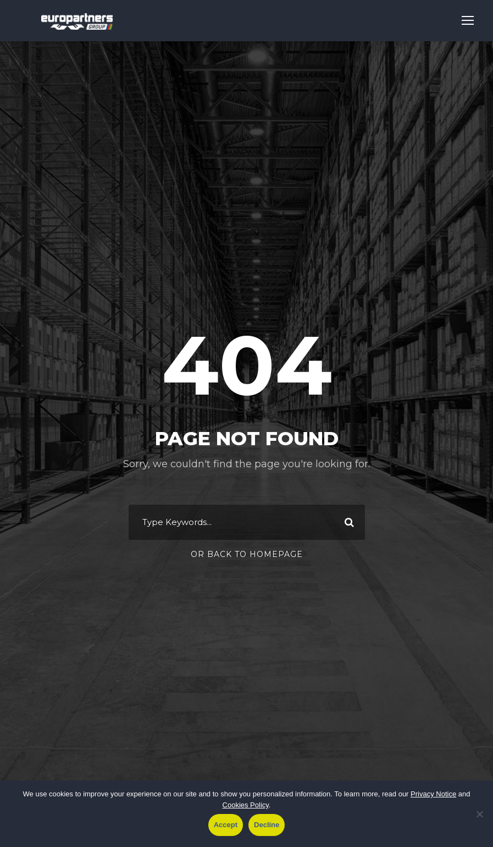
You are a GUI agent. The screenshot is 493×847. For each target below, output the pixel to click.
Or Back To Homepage (247, 554)
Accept (225, 825)
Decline (266, 825)
